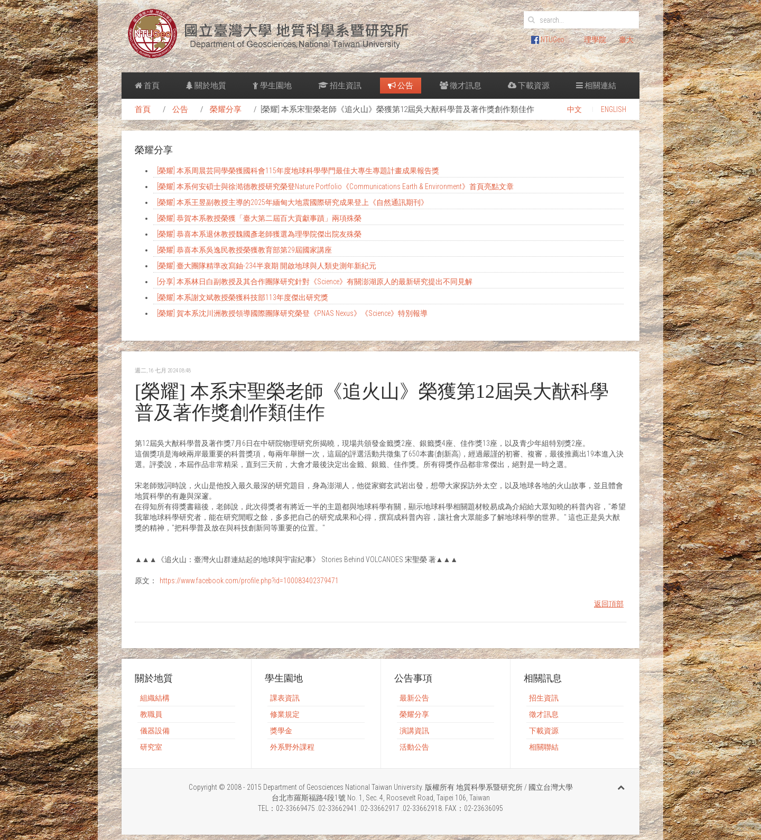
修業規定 (285, 714)
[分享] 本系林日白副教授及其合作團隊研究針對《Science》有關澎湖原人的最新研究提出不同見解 (314, 281)
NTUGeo (547, 39)
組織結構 (155, 698)
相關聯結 (544, 747)
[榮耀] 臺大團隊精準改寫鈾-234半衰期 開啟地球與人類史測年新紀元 (266, 266)
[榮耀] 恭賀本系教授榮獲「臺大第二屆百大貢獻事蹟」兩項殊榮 (259, 218)
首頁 (147, 85)
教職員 (151, 714)
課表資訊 (285, 698)
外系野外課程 (292, 747)
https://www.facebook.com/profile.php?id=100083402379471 (249, 580)
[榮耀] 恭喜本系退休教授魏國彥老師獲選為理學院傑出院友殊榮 (259, 234)
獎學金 (281, 730)
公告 (400, 85)
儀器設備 (155, 730)
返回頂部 (609, 604)
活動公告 (414, 747)
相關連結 (596, 85)
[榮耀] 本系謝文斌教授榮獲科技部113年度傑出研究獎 (242, 297)
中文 (574, 109)
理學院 (595, 39)
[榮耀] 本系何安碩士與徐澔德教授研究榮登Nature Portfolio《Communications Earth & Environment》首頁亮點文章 (335, 186)
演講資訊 (414, 730)
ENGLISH (613, 109)
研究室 (151, 747)
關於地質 (206, 85)
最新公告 (414, 698)
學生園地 (272, 85)
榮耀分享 (226, 109)
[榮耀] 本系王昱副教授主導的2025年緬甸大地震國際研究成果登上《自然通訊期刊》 (292, 202)
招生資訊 (339, 85)
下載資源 (529, 85)
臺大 (626, 39)
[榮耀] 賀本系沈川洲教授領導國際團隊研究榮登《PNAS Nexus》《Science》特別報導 (292, 313)
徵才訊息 (460, 85)
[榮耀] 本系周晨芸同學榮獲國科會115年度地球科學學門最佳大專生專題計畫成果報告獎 (298, 170)
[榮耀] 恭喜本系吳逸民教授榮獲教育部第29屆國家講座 (244, 250)
